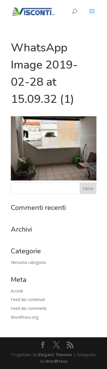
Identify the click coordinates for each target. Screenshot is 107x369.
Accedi (17, 291)
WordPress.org (24, 317)
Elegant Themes (55, 354)
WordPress (56, 361)
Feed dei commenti (29, 308)
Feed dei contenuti (28, 299)
